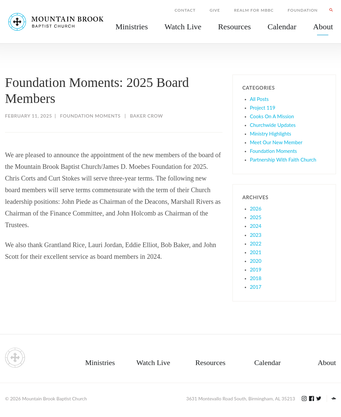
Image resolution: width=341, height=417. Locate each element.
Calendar (267, 362)
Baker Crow (146, 116)
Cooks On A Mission (272, 116)
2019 (255, 269)
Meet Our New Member (276, 142)
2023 (255, 235)
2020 (255, 261)
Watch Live (183, 27)
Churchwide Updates (273, 125)
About (327, 362)
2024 (255, 226)
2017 (255, 287)
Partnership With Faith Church (283, 160)
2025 (255, 217)
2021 (255, 252)
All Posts (259, 99)
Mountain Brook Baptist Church (54, 398)
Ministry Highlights (270, 134)
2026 (255, 208)
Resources (210, 362)
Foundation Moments (90, 116)
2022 (255, 243)
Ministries (100, 362)
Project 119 (262, 108)
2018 (255, 278)
